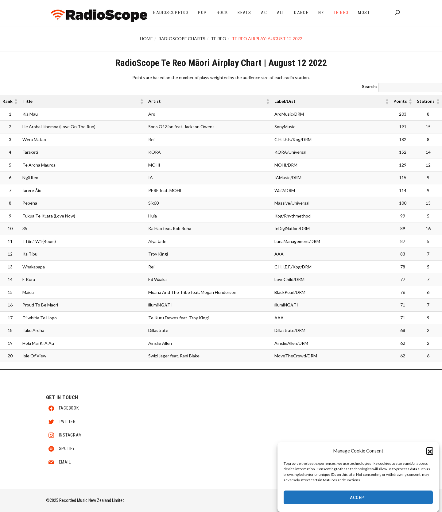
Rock (222, 12)
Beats (244, 12)
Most (364, 12)
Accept (358, 498)
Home (146, 38)
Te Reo (341, 12)
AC (264, 12)
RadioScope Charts (181, 38)
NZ (321, 12)
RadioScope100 (170, 12)
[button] (430, 451)
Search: (369, 86)
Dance (301, 12)
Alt (280, 12)
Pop (202, 12)
